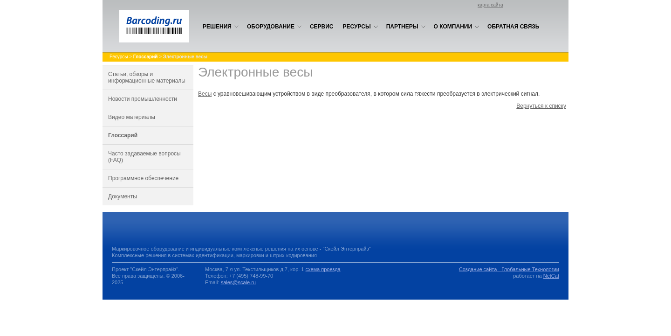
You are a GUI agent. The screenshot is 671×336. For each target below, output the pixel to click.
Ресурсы (360, 26)
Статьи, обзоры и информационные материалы (146, 77)
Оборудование (274, 26)
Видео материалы (131, 117)
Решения (221, 26)
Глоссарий (122, 135)
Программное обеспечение (143, 178)
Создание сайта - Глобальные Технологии (509, 269)
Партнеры (406, 26)
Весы (205, 94)
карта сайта (490, 4)
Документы (122, 196)
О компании (457, 26)
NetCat (551, 276)
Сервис (322, 26)
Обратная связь (513, 26)
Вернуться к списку (541, 106)
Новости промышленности (142, 99)
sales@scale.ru (238, 282)
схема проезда (323, 269)
